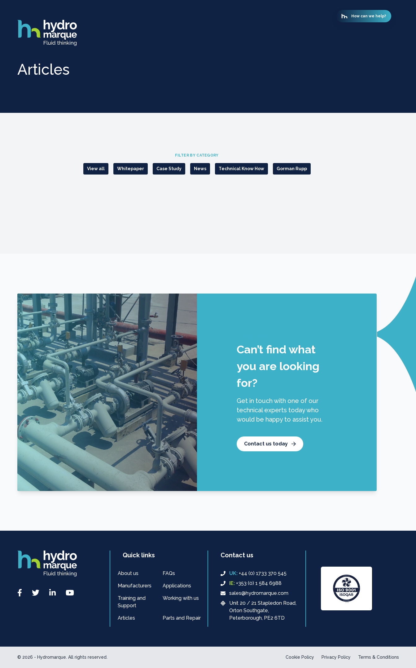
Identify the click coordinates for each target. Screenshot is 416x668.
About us (128, 573)
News (200, 168)
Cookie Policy (300, 657)
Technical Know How (241, 168)
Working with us (181, 598)
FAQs (169, 573)
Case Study (169, 168)
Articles (126, 618)
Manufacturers (134, 586)
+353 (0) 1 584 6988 (251, 583)
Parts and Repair (182, 618)
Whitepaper (130, 168)
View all (96, 168)
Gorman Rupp (292, 168)
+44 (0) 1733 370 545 (254, 573)
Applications (177, 586)
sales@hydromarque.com (254, 593)
